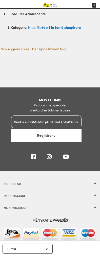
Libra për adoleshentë (27, 13)
